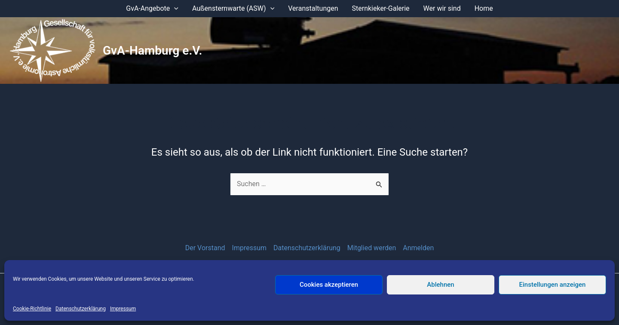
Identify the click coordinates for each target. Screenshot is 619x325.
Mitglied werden (371, 248)
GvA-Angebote (152, 8)
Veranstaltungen (313, 8)
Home (484, 8)
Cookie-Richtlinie (32, 309)
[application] (174, 8)
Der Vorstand (205, 248)
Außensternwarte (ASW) (233, 8)
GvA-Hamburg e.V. (152, 50)
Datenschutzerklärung (80, 309)
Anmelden (418, 248)
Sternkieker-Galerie (381, 8)
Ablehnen (440, 284)
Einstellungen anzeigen (552, 284)
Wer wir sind (442, 8)
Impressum (123, 309)
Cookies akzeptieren (329, 284)
